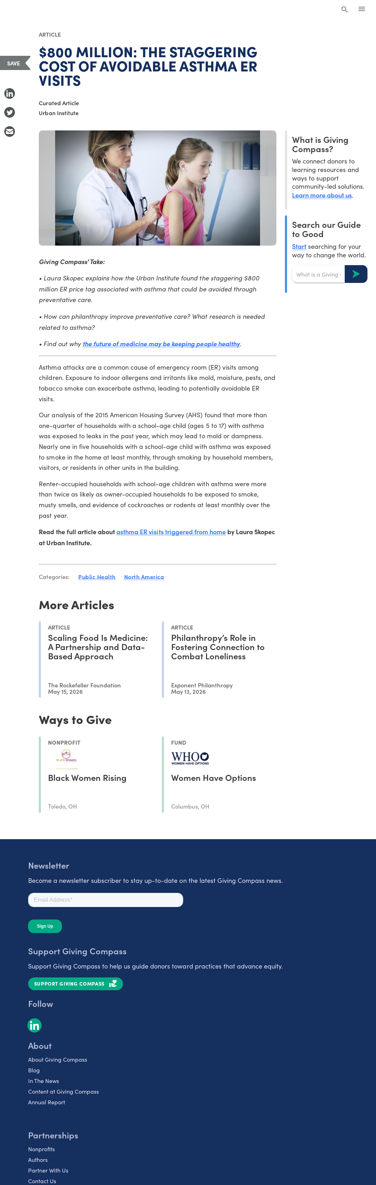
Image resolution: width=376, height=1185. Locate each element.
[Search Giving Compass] (344, 9)
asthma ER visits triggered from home (171, 531)
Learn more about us (322, 195)
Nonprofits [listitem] (41, 1149)
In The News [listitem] (43, 1080)
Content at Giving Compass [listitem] (63, 1091)
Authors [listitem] (38, 1159)
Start (299, 246)
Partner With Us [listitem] (48, 1170)
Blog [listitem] (34, 1070)
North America (144, 576)
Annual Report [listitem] (46, 1102)
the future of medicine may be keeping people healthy (161, 343)
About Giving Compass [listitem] (57, 1059)
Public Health (97, 576)
